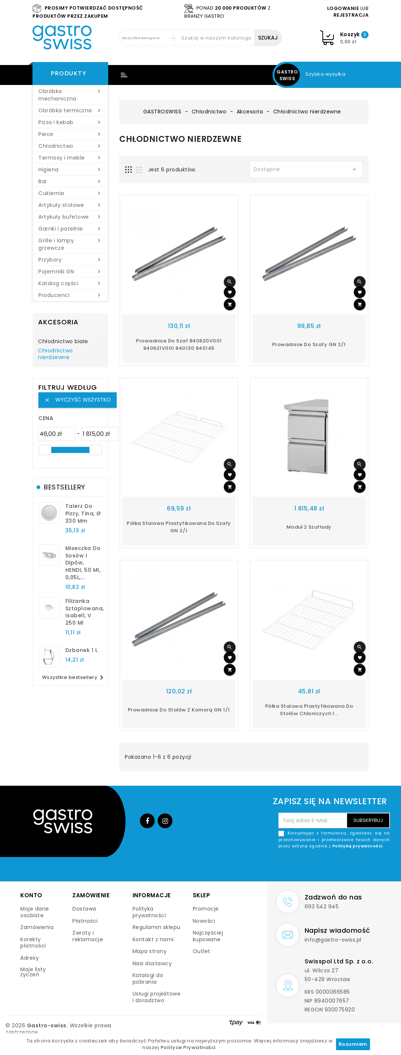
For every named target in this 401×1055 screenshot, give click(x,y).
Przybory (70, 259)
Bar (70, 181)
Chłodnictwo (70, 146)
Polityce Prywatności (188, 1047)
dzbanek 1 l (81, 650)
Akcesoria (58, 322)
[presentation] (334, 867)
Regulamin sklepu (157, 927)
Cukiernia (70, 193)
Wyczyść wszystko (77, 399)
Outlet (201, 951)
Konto (31, 895)
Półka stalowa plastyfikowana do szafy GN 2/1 (179, 527)
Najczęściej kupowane (208, 936)
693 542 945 (322, 906)
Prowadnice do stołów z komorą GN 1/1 (179, 709)
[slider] (45, 450)
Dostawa (84, 908)
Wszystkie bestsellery (74, 677)
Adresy (29, 958)
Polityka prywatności (149, 912)
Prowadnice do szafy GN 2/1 (309, 344)
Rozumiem (353, 1044)
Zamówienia (37, 927)
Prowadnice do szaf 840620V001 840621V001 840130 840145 (179, 344)
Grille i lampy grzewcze (70, 244)
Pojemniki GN (70, 271)
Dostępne (306, 169)
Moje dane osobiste (34, 912)
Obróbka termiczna (70, 110)
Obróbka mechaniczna (70, 95)
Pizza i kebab (70, 122)
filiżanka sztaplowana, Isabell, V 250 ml (84, 611)
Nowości (204, 921)
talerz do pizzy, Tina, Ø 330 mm (83, 513)
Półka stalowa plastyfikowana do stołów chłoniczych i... (309, 710)
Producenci (70, 295)
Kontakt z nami (153, 939)
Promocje (206, 908)
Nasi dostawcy (152, 963)
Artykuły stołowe (70, 205)
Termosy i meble (70, 157)
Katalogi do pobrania (148, 979)
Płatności (85, 921)
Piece (70, 134)
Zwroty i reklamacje (87, 936)
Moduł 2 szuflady (309, 526)
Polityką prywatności (357, 846)
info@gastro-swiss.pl (333, 939)
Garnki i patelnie (70, 228)
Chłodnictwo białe (63, 341)
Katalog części (70, 283)
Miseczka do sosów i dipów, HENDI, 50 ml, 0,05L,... (83, 562)
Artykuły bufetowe (70, 217)
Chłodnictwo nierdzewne (55, 354)
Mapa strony (150, 951)
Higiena (70, 169)
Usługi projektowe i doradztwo (157, 997)
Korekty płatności (33, 943)
